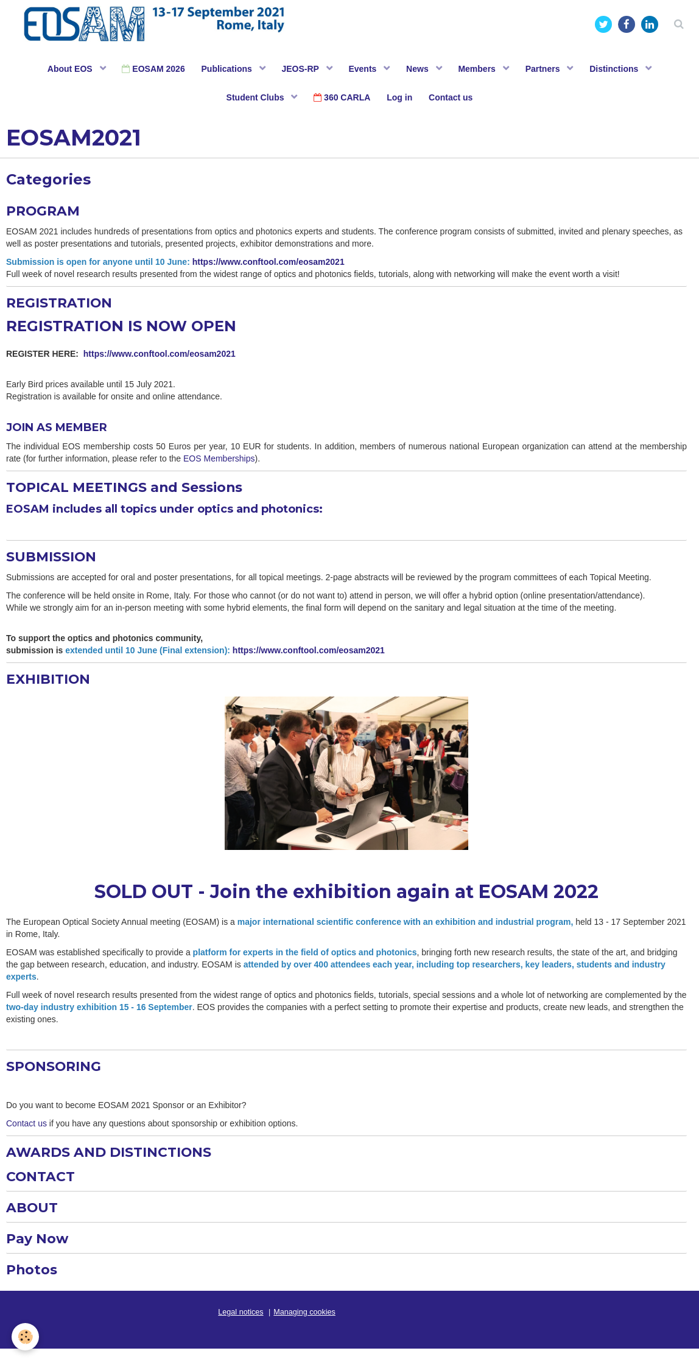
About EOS (63, 70)
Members (482, 70)
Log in (400, 100)
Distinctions (622, 70)
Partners (549, 70)
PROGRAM (47, 214)
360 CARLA (341, 100)
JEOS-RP (299, 70)
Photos (33, 1282)
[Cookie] (26, 1336)
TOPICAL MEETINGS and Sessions (136, 493)
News (420, 70)
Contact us (454, 100)
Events (363, 70)
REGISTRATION (65, 307)
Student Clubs (253, 100)
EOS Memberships (219, 464)
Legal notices (240, 1325)
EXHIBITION (52, 686)
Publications (223, 70)
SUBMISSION (55, 563)
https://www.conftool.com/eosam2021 (269, 267)
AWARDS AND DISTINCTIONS (119, 1161)
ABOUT (34, 1218)
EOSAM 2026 (147, 70)
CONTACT (44, 1186)
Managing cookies (304, 1325)
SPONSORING (58, 1074)
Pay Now (40, 1250)
